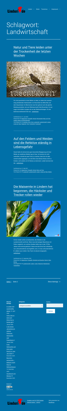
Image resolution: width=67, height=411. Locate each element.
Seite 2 (15, 282)
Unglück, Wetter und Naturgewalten (22, 120)
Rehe (46, 172)
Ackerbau (25, 122)
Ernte (32, 122)
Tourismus (44, 9)
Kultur (38, 9)
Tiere (28, 124)
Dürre (29, 122)
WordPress (51, 402)
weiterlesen (35, 111)
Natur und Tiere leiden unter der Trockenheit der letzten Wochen (33, 51)
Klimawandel (40, 118)
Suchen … (48, 302)
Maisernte (40, 263)
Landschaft (36, 122)
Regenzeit (24, 124)
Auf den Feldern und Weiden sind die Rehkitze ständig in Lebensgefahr (33, 143)
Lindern (49, 122)
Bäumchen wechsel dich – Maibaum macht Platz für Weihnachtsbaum (11, 362)
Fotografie (30, 118)
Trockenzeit (38, 124)
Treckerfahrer (17, 265)
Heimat (34, 118)
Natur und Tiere (46, 118)
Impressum (55, 9)
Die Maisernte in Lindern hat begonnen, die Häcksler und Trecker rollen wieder (33, 191)
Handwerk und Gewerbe (38, 260)
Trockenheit (32, 124)
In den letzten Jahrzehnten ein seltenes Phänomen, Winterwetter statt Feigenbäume (11, 333)
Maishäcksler (46, 263)
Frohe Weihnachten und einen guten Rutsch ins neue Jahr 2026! (11, 349)
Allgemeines (24, 118)
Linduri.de (16, 124)
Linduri (30, 9)
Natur (20, 124)
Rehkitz (50, 172)
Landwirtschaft (43, 122)
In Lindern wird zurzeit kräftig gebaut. (10, 309)
